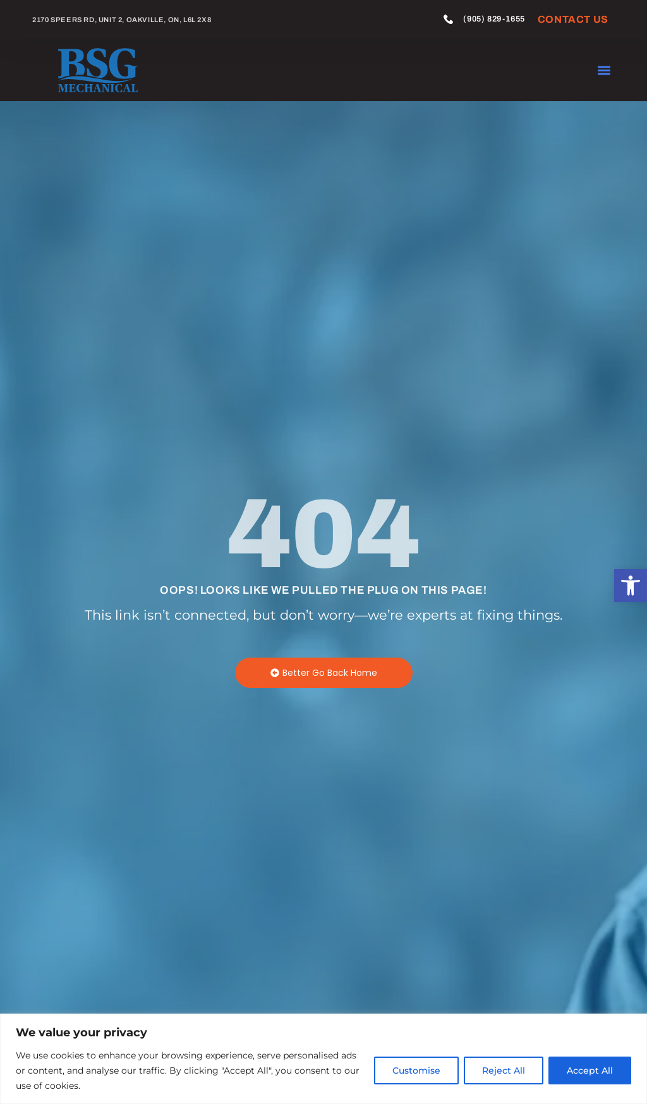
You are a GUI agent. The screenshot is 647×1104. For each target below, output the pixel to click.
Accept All (590, 1070)
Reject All (503, 1070)
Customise (416, 1070)
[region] (323, 1059)
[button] (630, 585)
